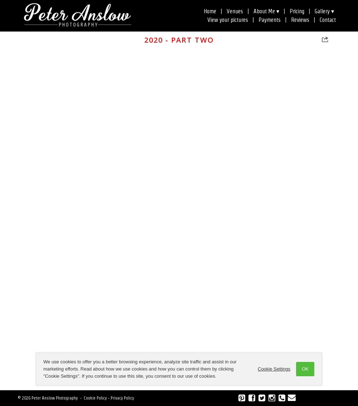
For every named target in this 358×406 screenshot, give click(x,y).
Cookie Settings (274, 369)
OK (305, 369)
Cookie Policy (95, 398)
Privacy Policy (122, 398)
